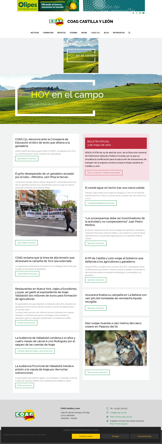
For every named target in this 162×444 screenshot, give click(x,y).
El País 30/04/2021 (25, 385)
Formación (48, 33)
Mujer (84, 33)
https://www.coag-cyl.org (121, 417)
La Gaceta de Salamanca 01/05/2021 (100, 203)
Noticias (35, 33)
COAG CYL (95, 33)
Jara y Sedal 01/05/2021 (26, 243)
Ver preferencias (144, 436)
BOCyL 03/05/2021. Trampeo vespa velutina (103, 173)
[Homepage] (94, 22)
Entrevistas (119, 33)
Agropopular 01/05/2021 (27, 158)
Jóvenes (73, 33)
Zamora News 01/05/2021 (27, 274)
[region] (48, 5)
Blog (106, 33)
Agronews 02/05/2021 (95, 243)
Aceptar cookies (86, 436)
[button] (48, 5)
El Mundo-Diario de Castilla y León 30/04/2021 (35, 351)
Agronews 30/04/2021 (95, 308)
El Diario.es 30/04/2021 (26, 323)
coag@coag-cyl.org (118, 413)
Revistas (61, 33)
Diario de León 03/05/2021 (97, 372)
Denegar (115, 436)
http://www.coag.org (119, 424)
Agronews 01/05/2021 (95, 280)
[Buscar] (129, 32)
